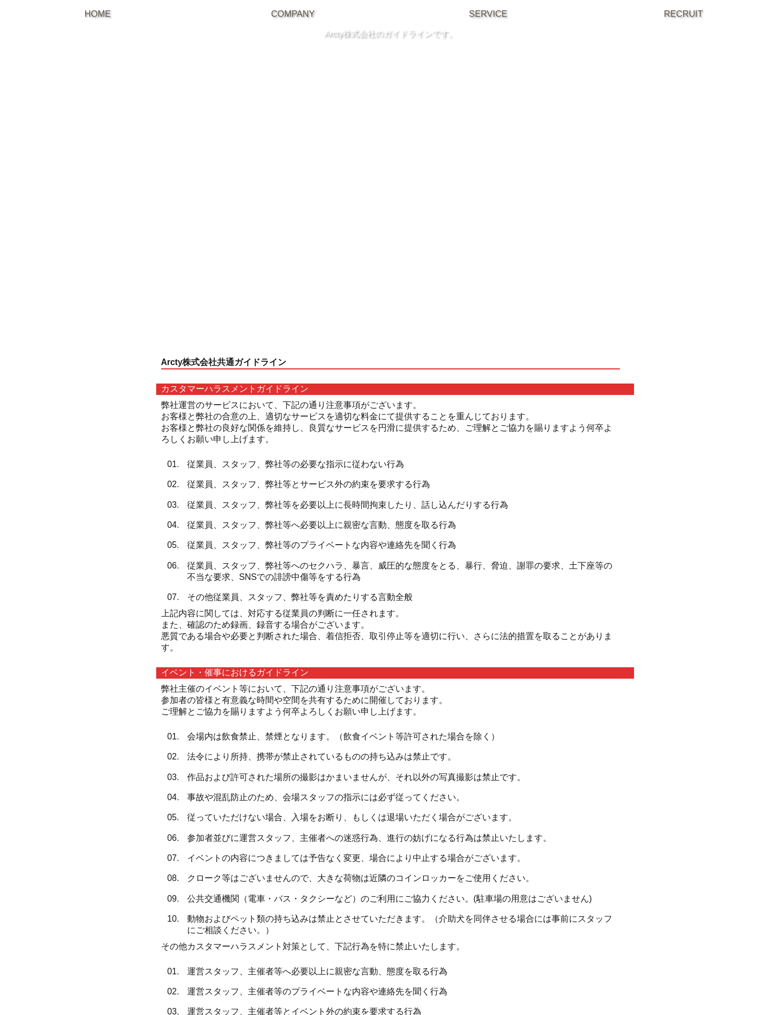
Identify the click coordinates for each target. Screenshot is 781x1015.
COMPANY (293, 13)
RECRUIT (683, 13)
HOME (98, 13)
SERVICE (488, 13)
